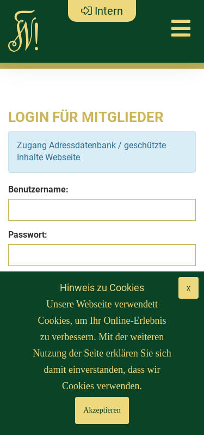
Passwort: (27, 234)
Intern (102, 10)
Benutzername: (38, 189)
